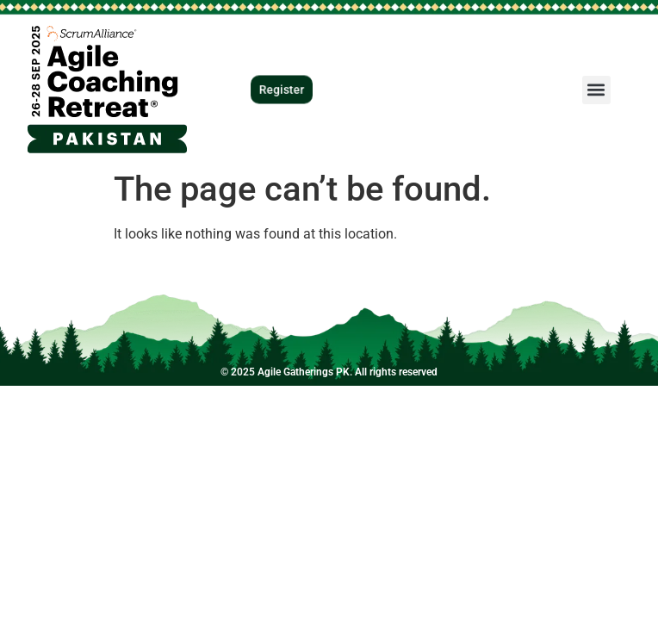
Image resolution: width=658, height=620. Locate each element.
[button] (596, 90)
